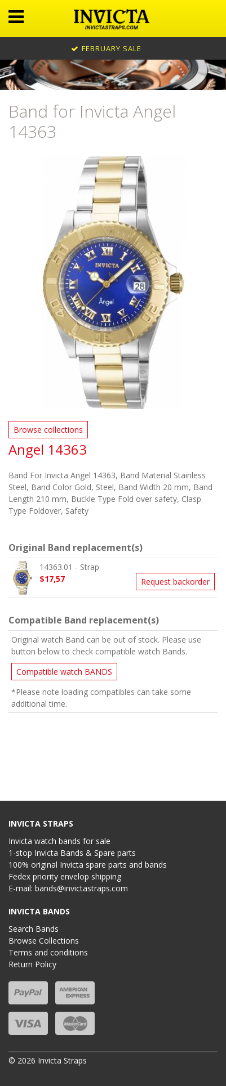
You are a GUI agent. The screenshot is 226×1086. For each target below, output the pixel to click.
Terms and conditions (48, 952)
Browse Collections (43, 940)
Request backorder (175, 581)
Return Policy (32, 964)
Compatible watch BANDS (64, 671)
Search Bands (33, 928)
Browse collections (48, 429)
